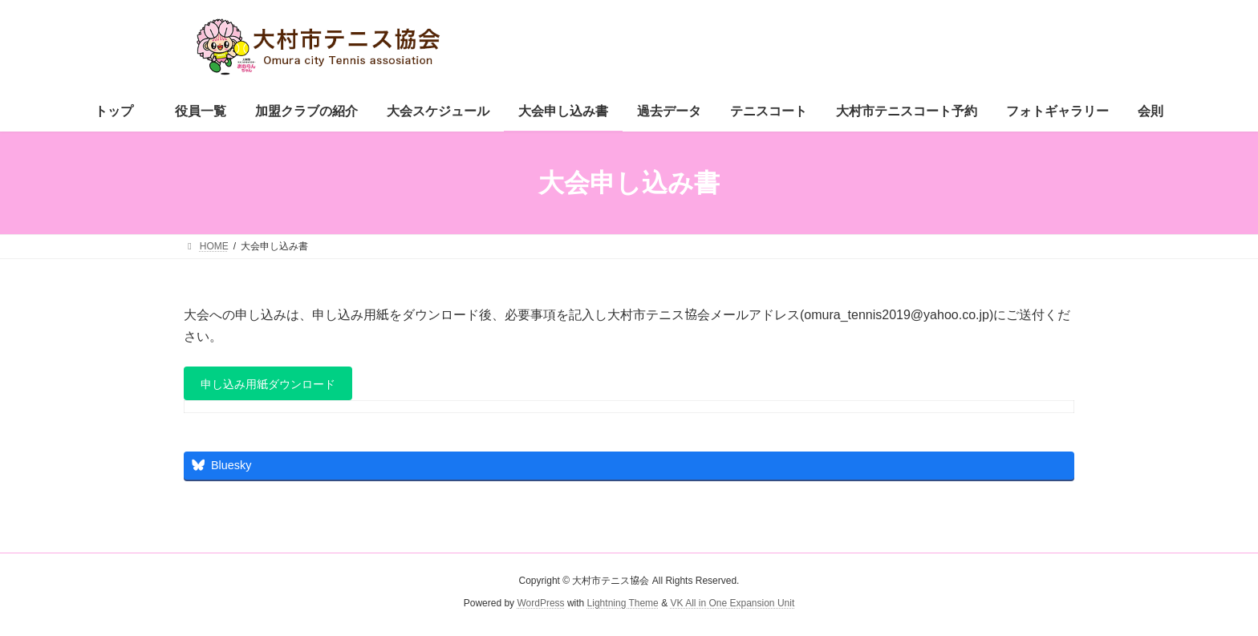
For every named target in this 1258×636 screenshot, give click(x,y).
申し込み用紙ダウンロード (279, 387)
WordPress (540, 608)
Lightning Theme (623, 608)
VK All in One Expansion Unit (732, 608)
